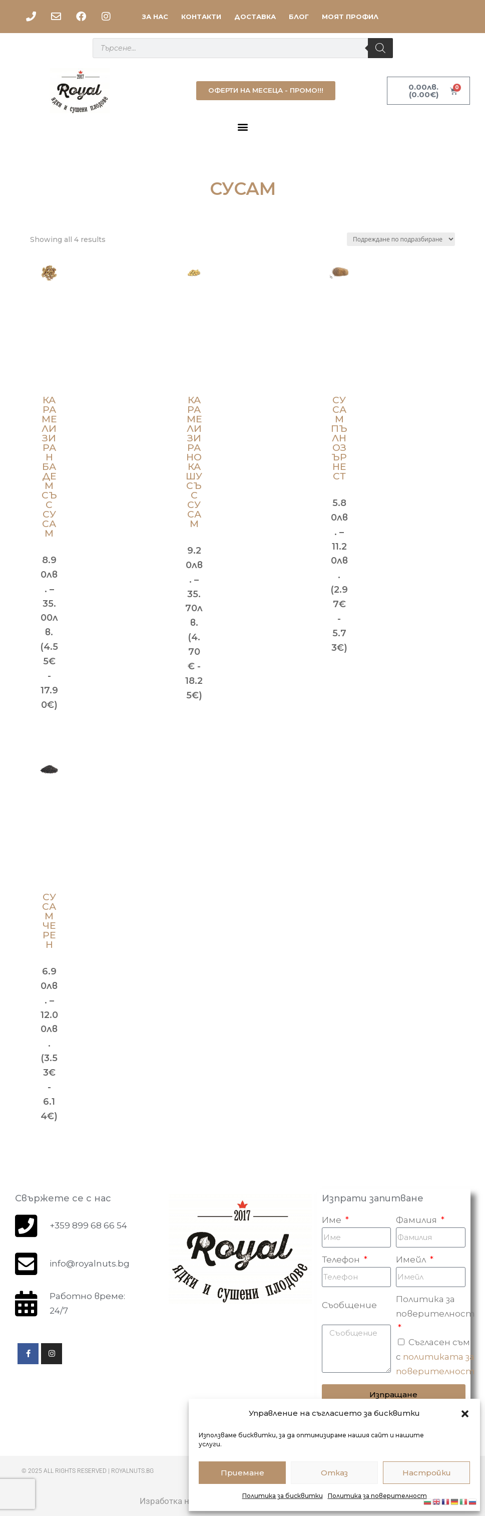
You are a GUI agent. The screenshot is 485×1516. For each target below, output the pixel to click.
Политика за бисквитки (282, 1495)
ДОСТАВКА (255, 17)
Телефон (342, 1259)
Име (332, 1220)
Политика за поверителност (377, 1495)
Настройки (426, 1472)
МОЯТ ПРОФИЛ (350, 17)
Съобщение (349, 1305)
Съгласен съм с (435, 1356)
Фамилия (417, 1220)
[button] (465, 1414)
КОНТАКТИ (201, 17)
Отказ (334, 1472)
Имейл (412, 1259)
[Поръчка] (401, 239)
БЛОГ (299, 17)
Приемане (242, 1472)
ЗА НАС (155, 17)
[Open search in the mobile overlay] (243, 48)
